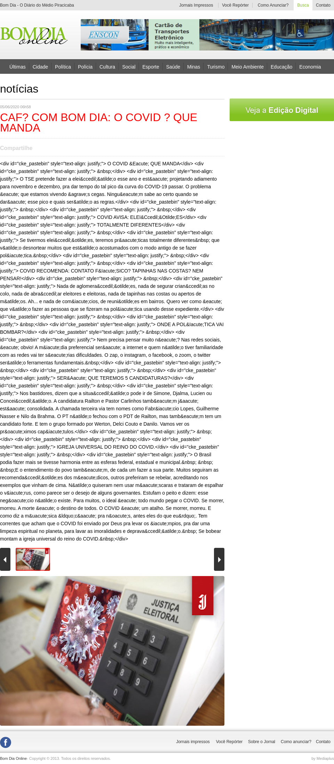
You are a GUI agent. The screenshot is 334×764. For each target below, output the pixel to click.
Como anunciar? (296, 741)
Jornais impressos (193, 741)
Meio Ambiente (247, 66)
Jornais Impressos (196, 5)
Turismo (215, 66)
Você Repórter (235, 5)
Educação (281, 66)
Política (63, 66)
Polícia (85, 66)
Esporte (150, 66)
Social (128, 66)
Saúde (173, 66)
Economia (310, 66)
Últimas (17, 66)
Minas (193, 66)
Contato (323, 5)
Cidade (40, 66)
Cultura (107, 66)
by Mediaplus (322, 758)
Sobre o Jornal (261, 741)
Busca (303, 5)
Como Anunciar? (273, 5)
